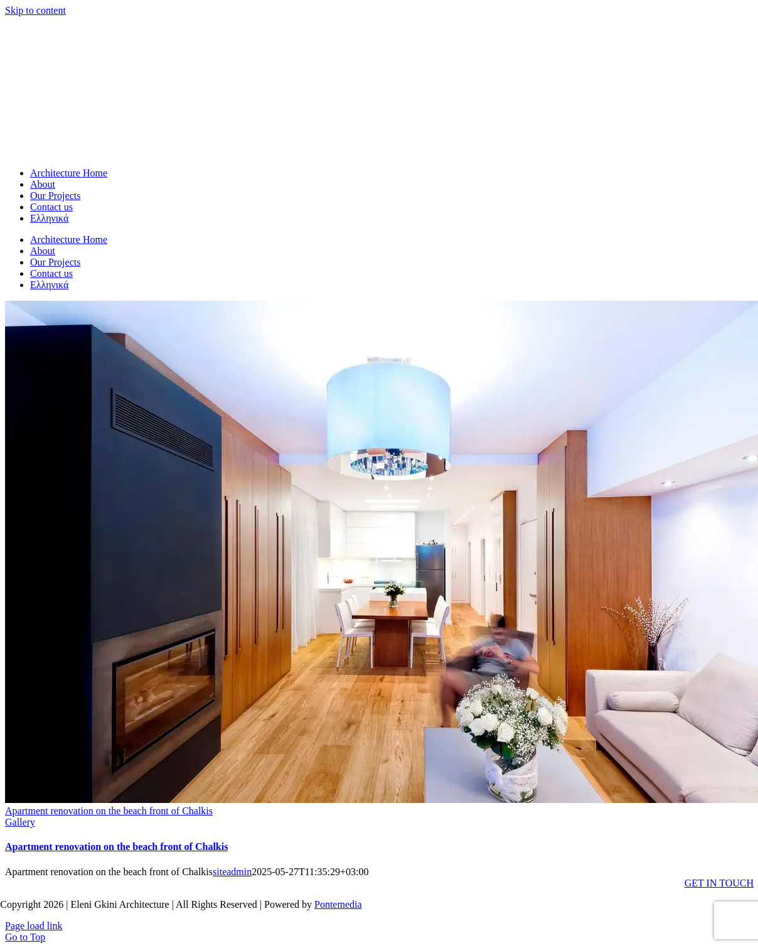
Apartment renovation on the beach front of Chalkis (109, 806)
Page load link (34, 921)
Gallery (20, 817)
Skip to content (35, 10)
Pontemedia (338, 900)
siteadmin (232, 867)
